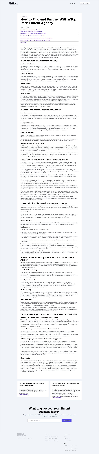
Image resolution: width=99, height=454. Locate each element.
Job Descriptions (68, 438)
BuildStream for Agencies (51, 438)
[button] (73, 3)
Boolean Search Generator (70, 450)
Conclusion (23, 42)
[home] (13, 2)
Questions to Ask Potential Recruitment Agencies (33, 33)
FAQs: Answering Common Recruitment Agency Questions (35, 40)
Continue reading (23, 394)
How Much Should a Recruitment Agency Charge (32, 35)
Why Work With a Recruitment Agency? (30, 29)
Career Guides (67, 440)
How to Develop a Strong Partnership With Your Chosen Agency (36, 38)
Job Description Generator (70, 445)
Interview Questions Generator (71, 448)
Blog (65, 436)
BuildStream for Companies (51, 436)
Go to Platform (85, 3)
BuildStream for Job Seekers (51, 440)
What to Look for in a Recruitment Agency (31, 31)
